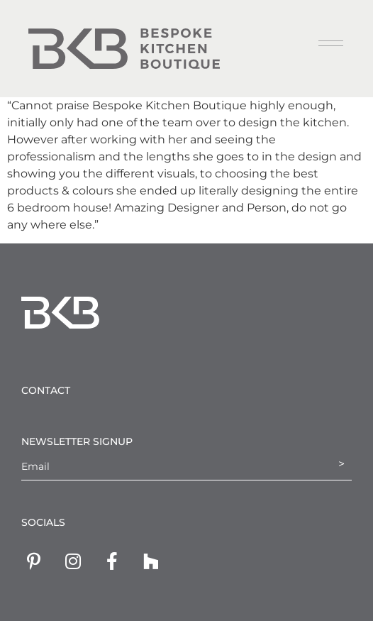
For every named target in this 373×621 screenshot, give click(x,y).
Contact (45, 390)
